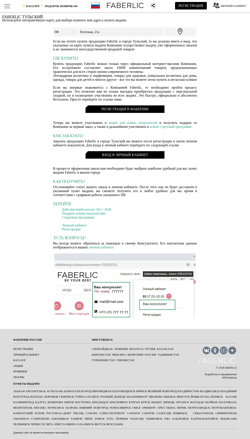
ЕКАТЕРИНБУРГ (137, 396)
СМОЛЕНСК (21, 418)
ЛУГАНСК (182, 402)
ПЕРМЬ (182, 407)
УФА (167, 418)
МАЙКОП (211, 402)
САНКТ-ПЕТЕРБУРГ (112, 413)
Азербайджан (102, 349)
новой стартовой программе (171, 127)
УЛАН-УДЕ (137, 418)
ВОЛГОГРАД (21, 396)
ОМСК (136, 407)
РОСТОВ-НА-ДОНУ (58, 413)
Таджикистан (168, 354)
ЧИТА (49, 424)
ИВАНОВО (155, 396)
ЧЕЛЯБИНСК (21, 424)
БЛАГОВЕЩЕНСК (123, 391)
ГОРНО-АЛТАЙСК (87, 396)
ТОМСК (99, 418)
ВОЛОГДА (36, 396)
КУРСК (145, 402)
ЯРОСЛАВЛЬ (114, 424)
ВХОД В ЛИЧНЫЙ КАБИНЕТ (125, 155)
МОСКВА (40, 407)
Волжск (217, 396)
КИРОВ (69, 402)
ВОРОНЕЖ (51, 396)
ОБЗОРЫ (18, 377)
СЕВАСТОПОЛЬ (203, 413)
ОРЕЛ (161, 407)
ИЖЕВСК (170, 396)
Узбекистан (125, 360)
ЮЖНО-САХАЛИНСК (79, 424)
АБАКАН (19, 391)
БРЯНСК (141, 391)
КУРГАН (134, 402)
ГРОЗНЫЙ (106, 396)
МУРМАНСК (56, 407)
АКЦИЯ (18, 365)
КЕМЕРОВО (55, 402)
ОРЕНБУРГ (149, 407)
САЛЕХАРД (163, 413)
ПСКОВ (40, 413)
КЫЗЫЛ (156, 402)
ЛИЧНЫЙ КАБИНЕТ (233, 5)
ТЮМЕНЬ (122, 418)
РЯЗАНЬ (78, 413)
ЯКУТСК (100, 424)
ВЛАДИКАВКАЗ (210, 391)
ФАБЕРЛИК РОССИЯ (27, 339)
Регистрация (71, 229)
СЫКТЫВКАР (60, 418)
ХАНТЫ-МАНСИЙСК (204, 418)
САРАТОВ (148, 413)
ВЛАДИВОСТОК (188, 391)
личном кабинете (101, 247)
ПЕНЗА (170, 407)
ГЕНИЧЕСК (66, 396)
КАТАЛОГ (19, 360)
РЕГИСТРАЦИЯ (191, 5)
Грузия (150, 349)
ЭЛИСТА (59, 424)
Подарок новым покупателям (83, 213)
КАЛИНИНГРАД (23, 402)
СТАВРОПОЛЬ (40, 418)
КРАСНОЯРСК (119, 402)
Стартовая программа (78, 217)
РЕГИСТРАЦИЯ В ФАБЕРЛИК (125, 109)
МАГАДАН (197, 402)
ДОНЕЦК (120, 396)
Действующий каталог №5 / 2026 (86, 209)
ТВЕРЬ (88, 418)
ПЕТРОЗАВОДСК (199, 407)
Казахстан (165, 349)
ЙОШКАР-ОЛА (200, 396)
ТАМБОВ (76, 418)
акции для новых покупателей (132, 123)
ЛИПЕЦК (168, 402)
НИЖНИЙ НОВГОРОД (93, 407)
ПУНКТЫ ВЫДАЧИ (26, 383)
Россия (150, 354)
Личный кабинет (74, 225)
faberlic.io (231, 367)
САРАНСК (133, 413)
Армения (121, 349)
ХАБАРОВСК (180, 418)
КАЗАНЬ (231, 396)
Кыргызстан (101, 354)
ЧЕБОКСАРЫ (228, 418)
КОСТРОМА (83, 402)
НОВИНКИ (20, 371)
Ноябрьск (180, 413)
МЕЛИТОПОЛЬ (23, 407)
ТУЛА (110, 418)
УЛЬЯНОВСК (154, 418)
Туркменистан (103, 360)
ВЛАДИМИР (229, 391)
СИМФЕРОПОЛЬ (226, 413)
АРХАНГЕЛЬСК (36, 391)
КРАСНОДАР (100, 402)
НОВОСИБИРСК (120, 407)
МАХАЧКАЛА (228, 402)
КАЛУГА (41, 402)
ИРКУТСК (183, 396)
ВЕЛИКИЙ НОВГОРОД (162, 391)
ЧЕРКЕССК (38, 424)
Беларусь (136, 349)
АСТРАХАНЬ (54, 391)
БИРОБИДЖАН (101, 391)
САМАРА (91, 413)
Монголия (135, 354)
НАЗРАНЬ (71, 407)
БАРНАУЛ (70, 391)
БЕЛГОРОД (84, 391)
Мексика (119, 354)
